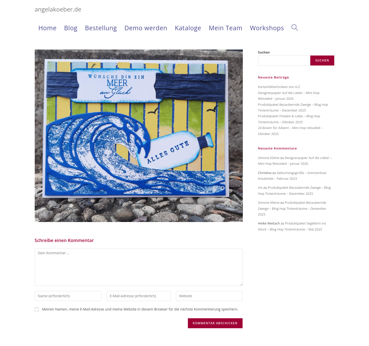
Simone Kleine (269, 158)
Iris (260, 187)
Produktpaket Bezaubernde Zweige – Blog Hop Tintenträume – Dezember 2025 (292, 208)
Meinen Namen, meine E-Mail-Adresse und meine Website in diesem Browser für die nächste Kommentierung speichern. (140, 309)
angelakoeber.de (58, 9)
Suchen (264, 52)
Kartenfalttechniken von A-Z (279, 86)
